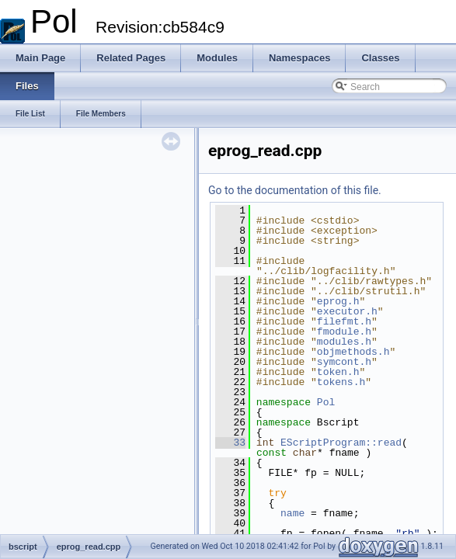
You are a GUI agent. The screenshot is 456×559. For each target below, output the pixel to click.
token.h (338, 372)
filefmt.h (344, 321)
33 (230, 443)
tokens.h (341, 382)
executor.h (347, 311)
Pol (326, 402)
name (292, 513)
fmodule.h (344, 332)
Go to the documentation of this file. (294, 190)
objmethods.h (353, 352)
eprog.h (338, 301)
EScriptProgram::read (341, 443)
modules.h (344, 342)
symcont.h (344, 362)
